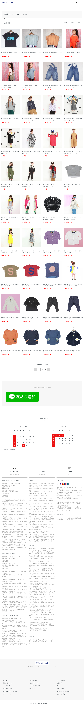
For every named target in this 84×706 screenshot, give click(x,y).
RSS (30, 688)
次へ (48, 369)
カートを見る (58, 688)
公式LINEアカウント (34, 679)
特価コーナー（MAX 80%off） (21, 7)
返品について (5, 685)
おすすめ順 (65, 22)
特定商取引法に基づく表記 (8, 690)
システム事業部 (59, 693)
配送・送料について (7, 682)
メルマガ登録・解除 (34, 685)
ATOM (33, 688)
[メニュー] (81, 2)
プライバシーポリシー (7, 693)
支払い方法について (7, 688)
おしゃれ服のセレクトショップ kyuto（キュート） (42, 702)
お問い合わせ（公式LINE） (62, 690)
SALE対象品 (9, 7)
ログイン (57, 685)
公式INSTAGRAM (33, 682)
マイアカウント (59, 679)
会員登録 (57, 682)
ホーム (3, 7)
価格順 (72, 22)
